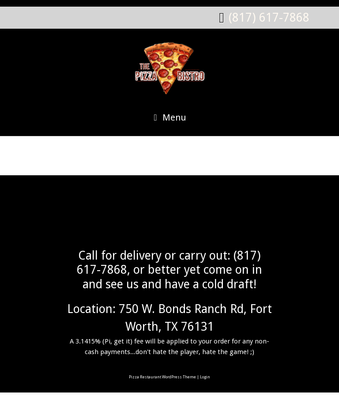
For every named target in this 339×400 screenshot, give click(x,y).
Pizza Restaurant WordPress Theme (162, 377)
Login (205, 377)
